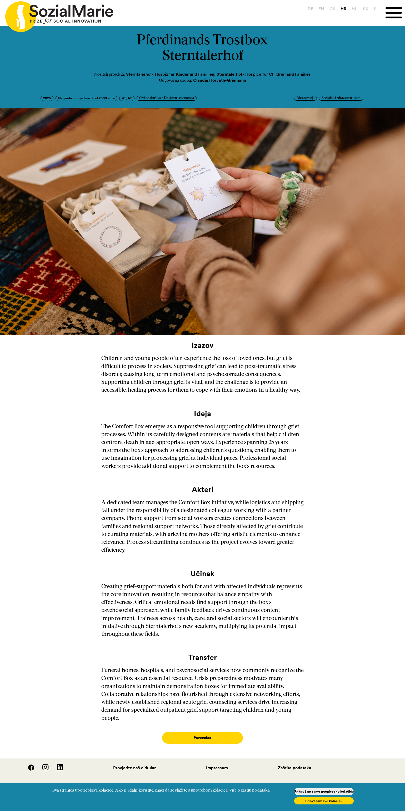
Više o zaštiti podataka (249, 790)
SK (365, 8)
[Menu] (395, 13)
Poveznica (202, 737)
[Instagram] (42, 764)
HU (355, 8)
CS (332, 8)
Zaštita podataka (294, 762)
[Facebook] (28, 764)
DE (310, 8)
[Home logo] (56, 14)
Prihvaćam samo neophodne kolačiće (324, 791)
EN (321, 8)
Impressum (217, 762)
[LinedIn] (56, 764)
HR (343, 8)
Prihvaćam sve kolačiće (323, 801)
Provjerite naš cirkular (134, 762)
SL (376, 8)
